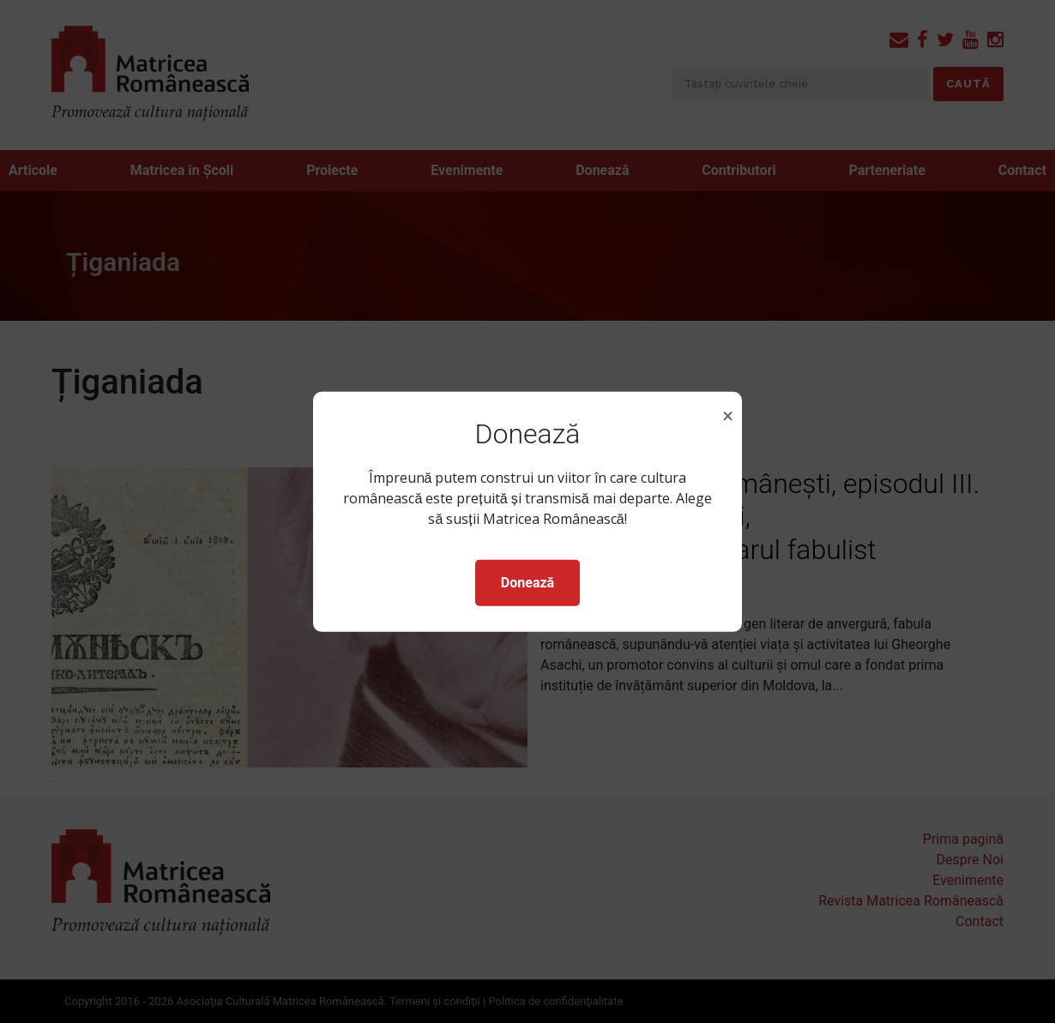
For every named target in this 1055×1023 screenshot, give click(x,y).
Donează (527, 583)
